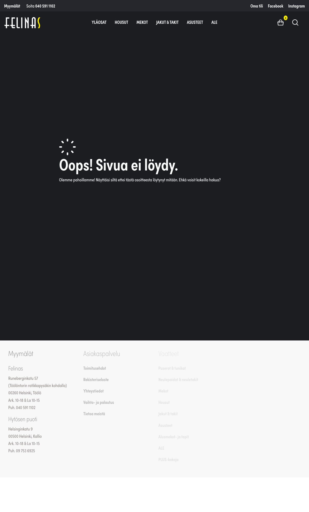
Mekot (142, 22)
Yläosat (99, 22)
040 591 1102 (45, 6)
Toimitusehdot (94, 368)
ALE (214, 22)
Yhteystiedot (93, 391)
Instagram (296, 6)
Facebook (275, 6)
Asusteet (195, 22)
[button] (282, 22)
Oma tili (257, 6)
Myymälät (12, 6)
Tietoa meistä (94, 413)
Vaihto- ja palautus (98, 402)
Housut (121, 22)
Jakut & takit (167, 22)
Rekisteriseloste (96, 379)
